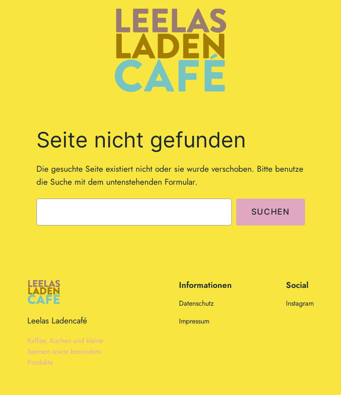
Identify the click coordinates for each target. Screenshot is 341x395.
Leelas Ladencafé (57, 320)
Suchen (270, 211)
